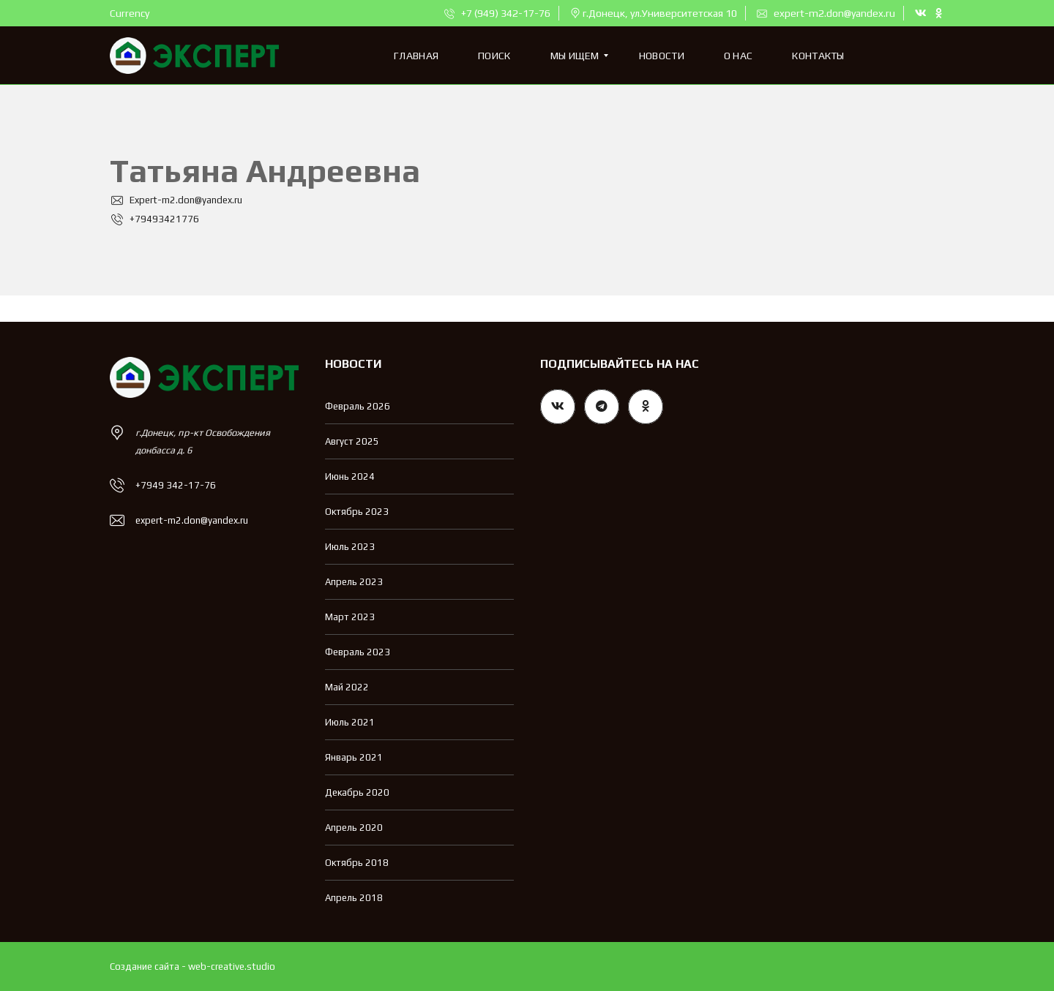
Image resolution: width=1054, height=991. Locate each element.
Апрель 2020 (354, 827)
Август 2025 (352, 441)
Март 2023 (350, 616)
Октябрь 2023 (357, 511)
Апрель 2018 (354, 897)
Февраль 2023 (357, 652)
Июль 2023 (350, 546)
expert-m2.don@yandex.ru (826, 13)
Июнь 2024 (350, 476)
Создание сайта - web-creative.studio (192, 966)
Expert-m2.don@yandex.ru (176, 200)
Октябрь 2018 (357, 862)
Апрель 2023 (354, 581)
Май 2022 (347, 687)
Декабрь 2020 (357, 792)
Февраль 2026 (357, 406)
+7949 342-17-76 (175, 485)
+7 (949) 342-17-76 (497, 13)
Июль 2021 (350, 722)
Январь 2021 (354, 757)
